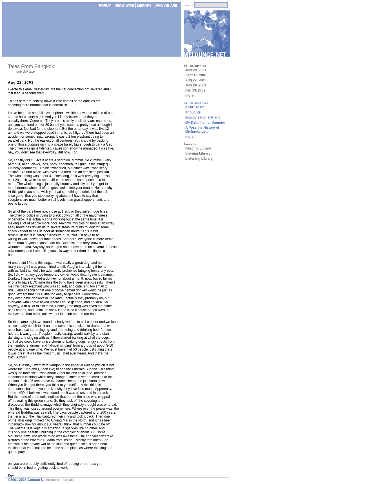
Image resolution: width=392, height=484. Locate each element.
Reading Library (198, 148)
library (144, 5)
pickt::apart (194, 107)
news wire (124, 5)
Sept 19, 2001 (196, 75)
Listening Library (199, 158)
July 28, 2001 (195, 70)
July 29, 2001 (195, 85)
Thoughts (193, 112)
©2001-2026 (17, 480)
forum (105, 5)
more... (190, 95)
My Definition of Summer (205, 122)
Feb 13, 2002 (195, 90)
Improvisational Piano (202, 117)
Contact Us (36, 480)
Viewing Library (197, 153)
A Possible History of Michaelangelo (202, 129)
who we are (166, 5)
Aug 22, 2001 (195, 80)
